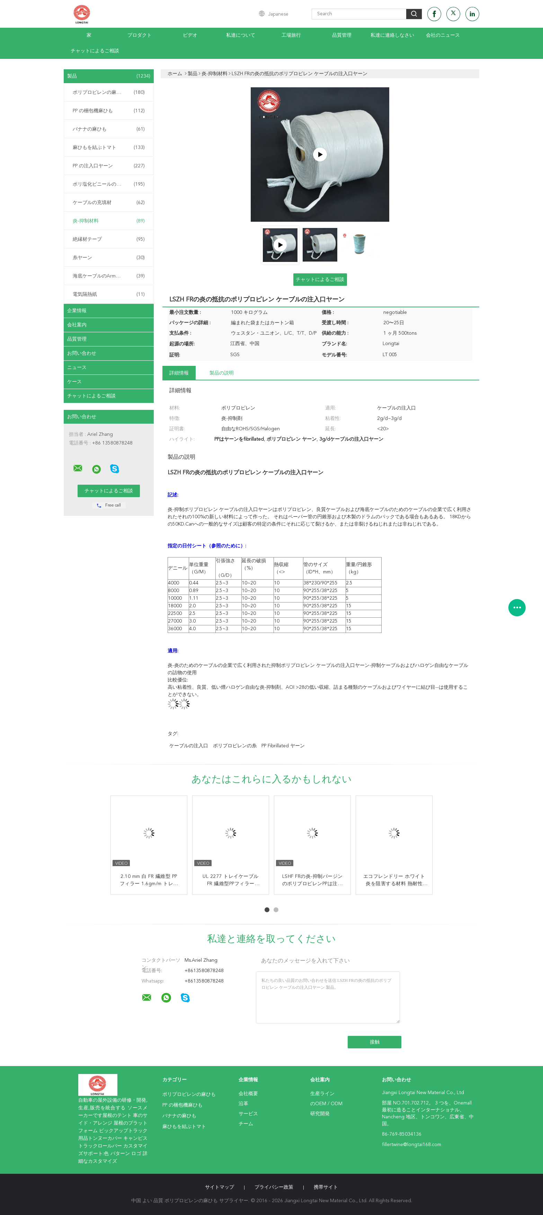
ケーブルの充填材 (109, 202)
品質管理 (341, 35)
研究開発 (320, 1113)
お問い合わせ (81, 353)
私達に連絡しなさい (392, 35)
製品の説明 (222, 373)
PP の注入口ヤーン (109, 165)
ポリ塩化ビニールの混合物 (109, 184)
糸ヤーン (109, 257)
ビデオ (190, 35)
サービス (248, 1113)
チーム (246, 1123)
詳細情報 (179, 373)
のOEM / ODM (326, 1103)
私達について (240, 35)
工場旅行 (291, 35)
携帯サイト (326, 1187)
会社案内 (77, 325)
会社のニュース (443, 35)
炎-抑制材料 (109, 221)
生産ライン (322, 1093)
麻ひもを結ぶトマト (109, 147)
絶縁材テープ (109, 239)
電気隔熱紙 (109, 294)
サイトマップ (219, 1187)
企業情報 (77, 310)
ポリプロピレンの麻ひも (109, 92)
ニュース (77, 367)
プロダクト (139, 35)
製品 (108, 76)
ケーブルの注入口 (188, 745)
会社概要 (248, 1093)
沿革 (243, 1103)
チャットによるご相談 (95, 51)
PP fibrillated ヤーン (283, 745)
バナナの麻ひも (109, 129)
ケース (74, 381)
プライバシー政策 (274, 1187)
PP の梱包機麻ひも (109, 110)
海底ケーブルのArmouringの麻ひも (110, 276)
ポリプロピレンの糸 (235, 745)
